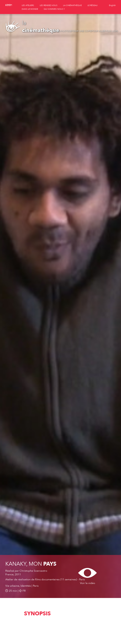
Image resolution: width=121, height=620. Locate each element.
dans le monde (30, 9)
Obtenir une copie (80, 31)
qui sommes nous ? (54, 9)
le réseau (92, 5)
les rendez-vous (48, 5)
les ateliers (28, 5)
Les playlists (60, 31)
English (112, 5)
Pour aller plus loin (105, 31)
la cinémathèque (72, 5)
